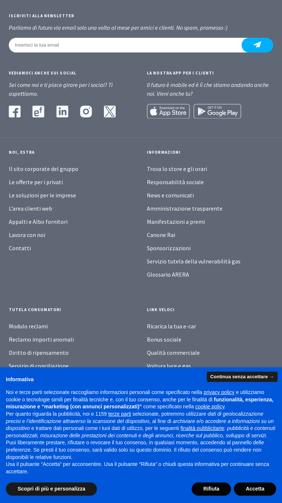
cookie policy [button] (209, 406)
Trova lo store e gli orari (177, 168)
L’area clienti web (30, 208)
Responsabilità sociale (175, 182)
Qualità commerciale (173, 352)
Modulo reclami (28, 326)
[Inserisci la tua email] (129, 45)
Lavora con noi (27, 234)
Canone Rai (161, 234)
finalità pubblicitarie (202, 428)
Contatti (20, 248)
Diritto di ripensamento (39, 352)
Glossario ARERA (168, 274)
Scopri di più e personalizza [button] (51, 489)
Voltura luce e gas (169, 365)
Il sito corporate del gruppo (43, 168)
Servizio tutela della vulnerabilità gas (194, 261)
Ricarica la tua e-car (171, 326)
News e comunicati (170, 195)
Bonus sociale (164, 339)
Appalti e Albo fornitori (38, 221)
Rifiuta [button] (211, 489)
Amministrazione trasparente (185, 208)
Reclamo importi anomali (41, 339)
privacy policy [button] (219, 392)
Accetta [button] (255, 489)
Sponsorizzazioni (169, 248)
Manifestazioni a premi (176, 221)
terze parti (119, 414)
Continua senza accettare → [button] (242, 376)
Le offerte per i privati (36, 182)
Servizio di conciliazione (39, 365)
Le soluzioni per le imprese (42, 195)
